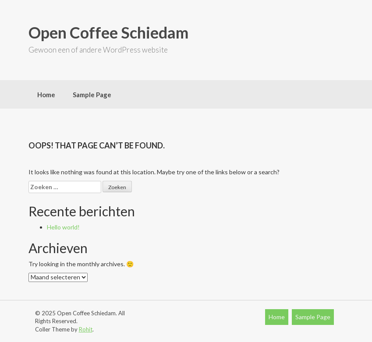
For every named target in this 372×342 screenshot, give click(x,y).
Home (46, 95)
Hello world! (63, 227)
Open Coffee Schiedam (108, 32)
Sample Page (92, 95)
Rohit (85, 329)
